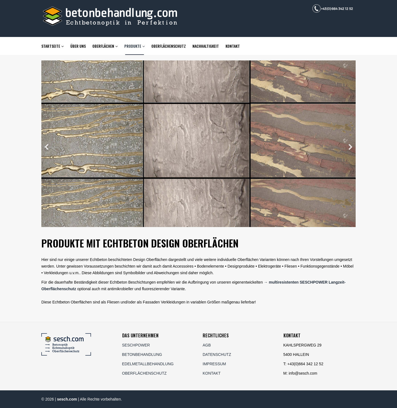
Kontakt (233, 46)
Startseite (50, 46)
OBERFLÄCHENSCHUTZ (144, 373)
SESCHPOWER (136, 345)
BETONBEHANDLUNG (142, 354)
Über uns (78, 46)
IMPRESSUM (214, 364)
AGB (207, 345)
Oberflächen (103, 46)
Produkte (132, 46)
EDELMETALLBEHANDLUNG (148, 364)
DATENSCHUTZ (217, 354)
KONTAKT (212, 373)
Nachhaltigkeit (205, 46)
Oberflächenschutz (168, 46)
